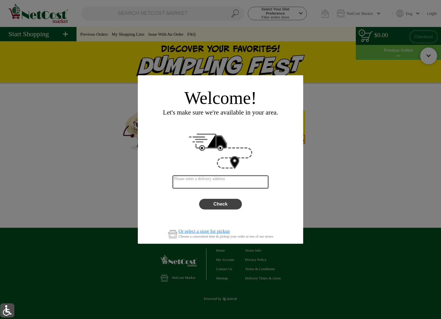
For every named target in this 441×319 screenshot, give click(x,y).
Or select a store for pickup (204, 231)
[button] (7, 310)
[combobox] (220, 182)
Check (220, 204)
